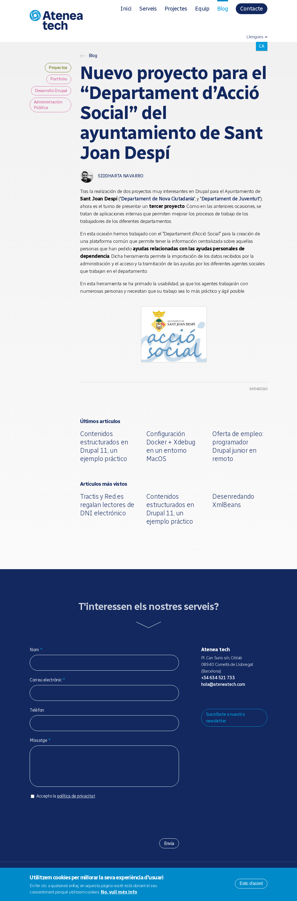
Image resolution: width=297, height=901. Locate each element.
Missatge (40, 740)
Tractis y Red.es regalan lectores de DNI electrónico (107, 504)
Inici (125, 8)
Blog (222, 8)
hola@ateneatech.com (223, 684)
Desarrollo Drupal (43, 95)
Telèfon (37, 710)
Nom (36, 649)
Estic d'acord (251, 883)
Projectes (176, 8)
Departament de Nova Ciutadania (157, 199)
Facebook (240, 698)
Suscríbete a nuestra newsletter (225, 718)
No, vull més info (119, 892)
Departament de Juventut (230, 199)
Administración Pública (48, 113)
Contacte (251, 8)
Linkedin (249, 698)
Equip (202, 8)
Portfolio (58, 80)
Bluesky (223, 698)
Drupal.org (205, 698)
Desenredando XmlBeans (233, 500)
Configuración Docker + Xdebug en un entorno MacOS (170, 446)
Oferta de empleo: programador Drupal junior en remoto (237, 446)
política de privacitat (76, 801)
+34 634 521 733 (218, 677)
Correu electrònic (47, 680)
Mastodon (214, 698)
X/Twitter (231, 698)
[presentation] (72, 822)
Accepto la (65, 801)
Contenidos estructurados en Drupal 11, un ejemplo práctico (104, 446)
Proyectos (57, 68)
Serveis (148, 8)
